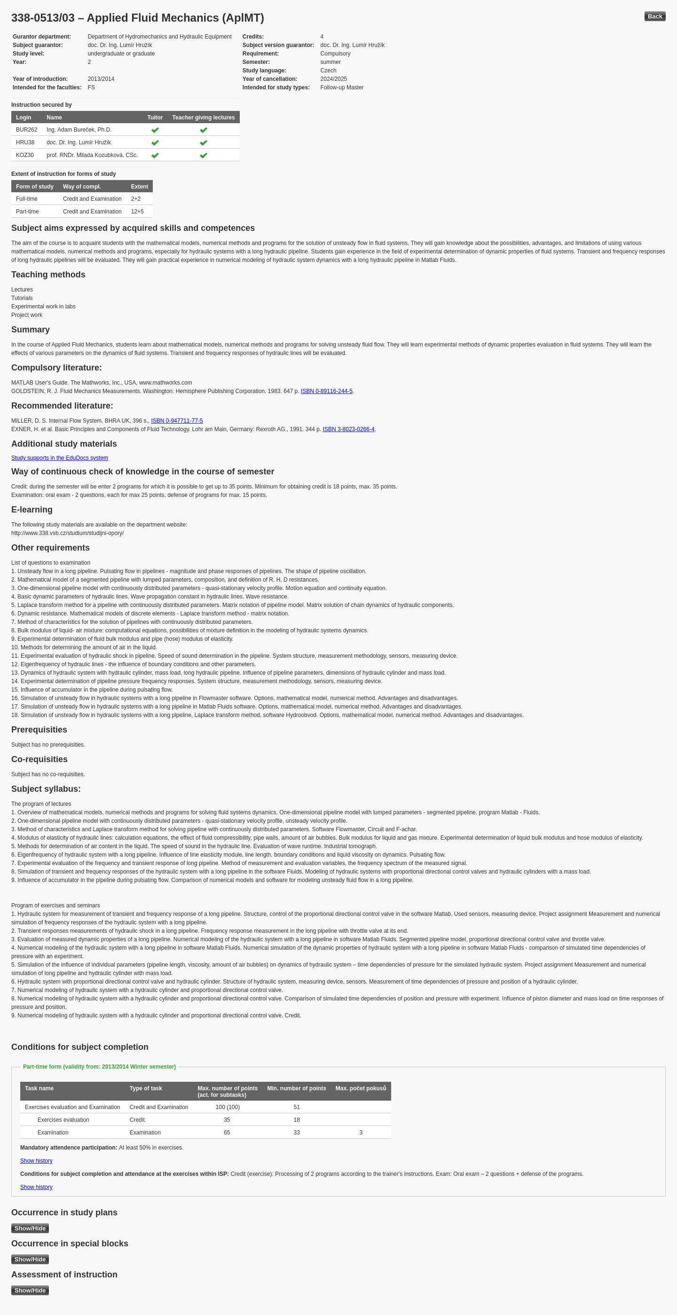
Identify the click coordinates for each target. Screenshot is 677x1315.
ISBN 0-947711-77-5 (177, 420)
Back (655, 16)
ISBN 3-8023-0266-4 (349, 429)
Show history (36, 1161)
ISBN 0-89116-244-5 (327, 391)
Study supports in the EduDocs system (59, 458)
